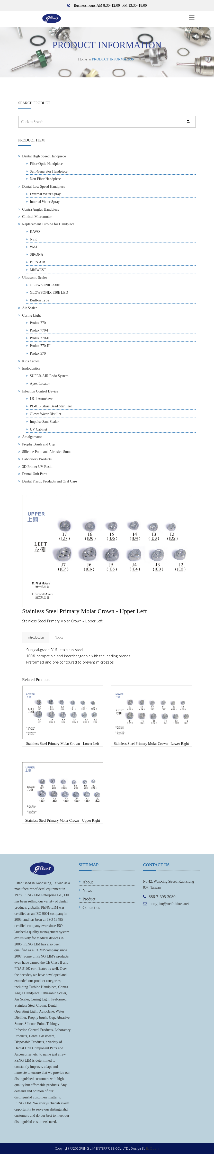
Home (82, 59)
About (88, 882)
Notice (59, 637)
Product (89, 899)
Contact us (91, 907)
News (87, 890)
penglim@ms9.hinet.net (169, 903)
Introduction (36, 637)
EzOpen (152, 1148)
